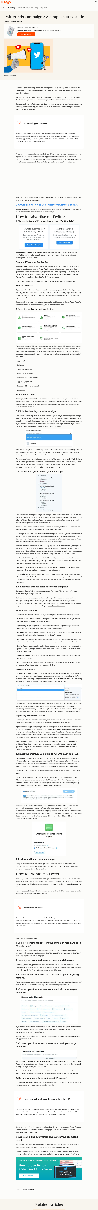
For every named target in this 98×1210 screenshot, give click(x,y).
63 (75, 88)
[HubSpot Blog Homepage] (6, 2)
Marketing (11, 8)
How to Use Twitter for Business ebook (62, 729)
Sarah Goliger (17, 21)
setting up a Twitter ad (70, 209)
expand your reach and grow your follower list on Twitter (39, 154)
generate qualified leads (56, 606)
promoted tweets (37, 281)
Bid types (40, 548)
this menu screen (25, 252)
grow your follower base (39, 302)
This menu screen (30, 953)
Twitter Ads (31, 159)
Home (3, 8)
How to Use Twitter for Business (58, 679)
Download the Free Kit (26, 34)
